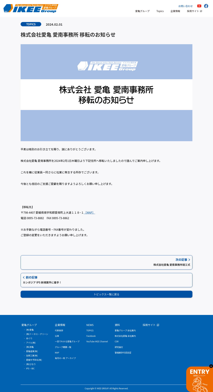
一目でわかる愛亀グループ (67, 341)
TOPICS (89, 330)
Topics (160, 11)
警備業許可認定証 (123, 352)
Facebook (91, 335)
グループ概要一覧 (63, 347)
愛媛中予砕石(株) (34, 359)
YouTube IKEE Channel (97, 341)
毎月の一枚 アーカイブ (65, 358)
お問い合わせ (185, 6)
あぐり (29, 338)
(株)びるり (31, 364)
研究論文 (119, 347)
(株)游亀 (30, 346)
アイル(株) (31, 342)
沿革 (57, 335)
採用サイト (193, 11)
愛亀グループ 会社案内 (125, 330)
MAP (57, 352)
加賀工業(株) (32, 355)
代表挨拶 (59, 330)
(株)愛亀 (30, 329)
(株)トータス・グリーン (37, 333)
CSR (117, 341)
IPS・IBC (30, 368)
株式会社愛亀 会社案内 (125, 335)
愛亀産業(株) (32, 351)
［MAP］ (89, 212)
